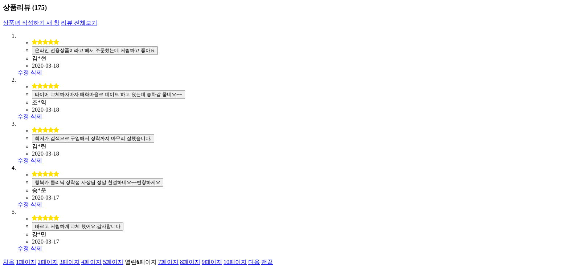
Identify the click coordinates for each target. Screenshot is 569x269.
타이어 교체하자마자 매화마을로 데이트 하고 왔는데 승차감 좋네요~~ (108, 94)
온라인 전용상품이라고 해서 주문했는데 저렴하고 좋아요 (95, 50)
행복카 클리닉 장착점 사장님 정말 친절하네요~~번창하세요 (97, 182)
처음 (9, 262)
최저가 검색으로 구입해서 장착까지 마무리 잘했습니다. (93, 138)
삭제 (36, 72)
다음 (254, 262)
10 (235, 262)
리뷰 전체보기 (79, 23)
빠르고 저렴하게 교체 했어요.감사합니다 (77, 226)
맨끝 (267, 262)
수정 (23, 72)
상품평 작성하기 (31, 23)
